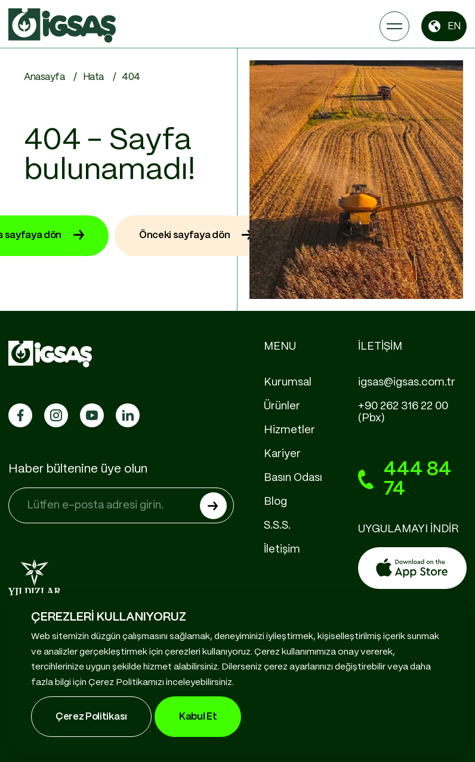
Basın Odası (293, 478)
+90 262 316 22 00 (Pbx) (403, 412)
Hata (93, 77)
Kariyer (282, 454)
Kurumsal (287, 382)
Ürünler (282, 406)
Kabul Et (198, 716)
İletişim (282, 549)
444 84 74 (404, 479)
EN (444, 26)
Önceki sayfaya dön (195, 235)
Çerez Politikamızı (126, 682)
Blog (275, 501)
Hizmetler (289, 430)
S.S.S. (277, 525)
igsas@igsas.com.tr (406, 382)
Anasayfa (44, 77)
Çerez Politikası (91, 716)
